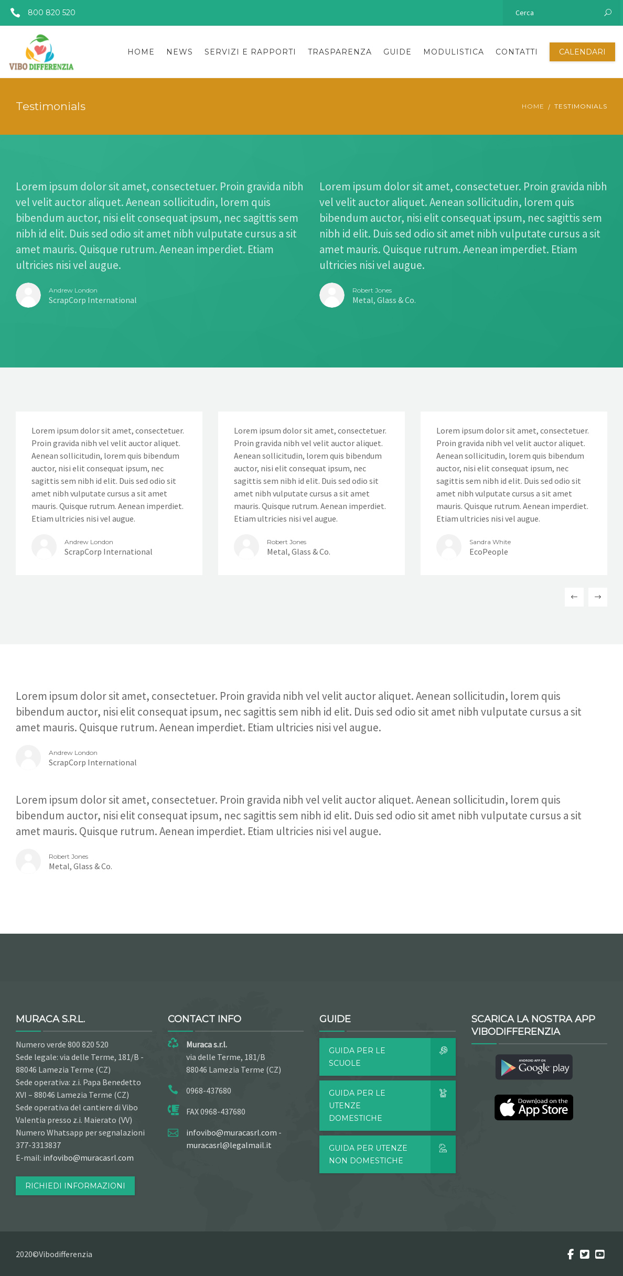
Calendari (582, 52)
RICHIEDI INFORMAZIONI (75, 1186)
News (179, 52)
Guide (397, 52)
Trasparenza (340, 52)
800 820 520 (39, 12)
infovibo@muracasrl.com (88, 1157)
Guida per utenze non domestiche (392, 1154)
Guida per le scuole (392, 1057)
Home (141, 52)
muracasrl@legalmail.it (229, 1145)
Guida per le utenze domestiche (392, 1105)
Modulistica (453, 52)
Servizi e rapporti (250, 52)
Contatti (517, 52)
